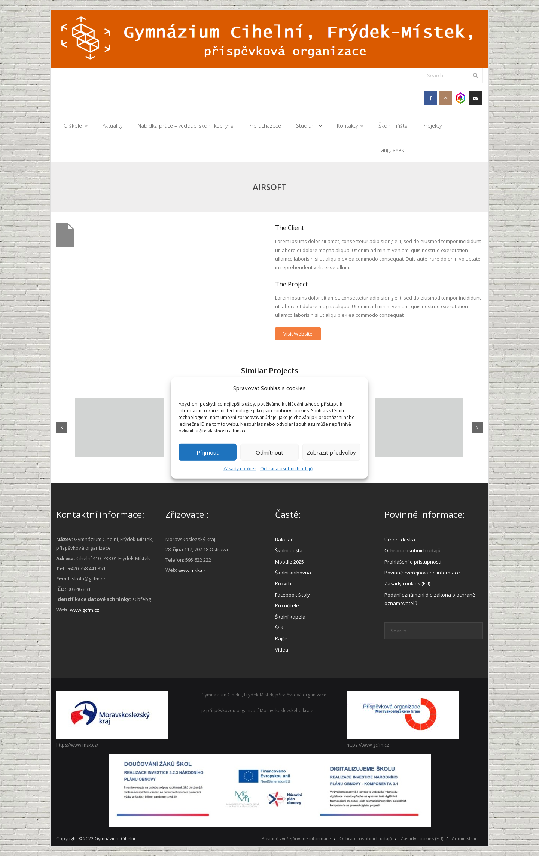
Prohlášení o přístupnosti (412, 561)
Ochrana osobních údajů (286, 468)
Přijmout (208, 452)
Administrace (466, 838)
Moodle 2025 (289, 561)
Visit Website (298, 333)
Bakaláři (284, 539)
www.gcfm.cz (84, 610)
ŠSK (279, 627)
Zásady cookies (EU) (407, 583)
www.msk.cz (192, 570)
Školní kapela (290, 616)
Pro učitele (287, 605)
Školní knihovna (293, 572)
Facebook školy (292, 594)
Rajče (281, 638)
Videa (281, 649)
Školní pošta (288, 550)
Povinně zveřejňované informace (422, 572)
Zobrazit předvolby (331, 452)
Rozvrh (283, 583)
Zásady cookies (239, 468)
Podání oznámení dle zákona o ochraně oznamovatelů (429, 599)
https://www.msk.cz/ (77, 745)
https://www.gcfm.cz (368, 745)
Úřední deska (399, 539)
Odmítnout (269, 452)
